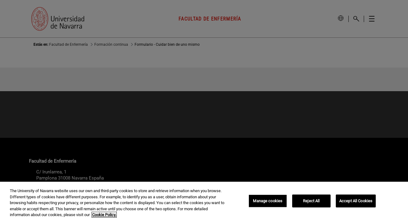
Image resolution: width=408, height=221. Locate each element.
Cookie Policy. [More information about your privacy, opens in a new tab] (104, 214)
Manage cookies (267, 201)
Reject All (311, 201)
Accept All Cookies (355, 201)
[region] (204, 201)
